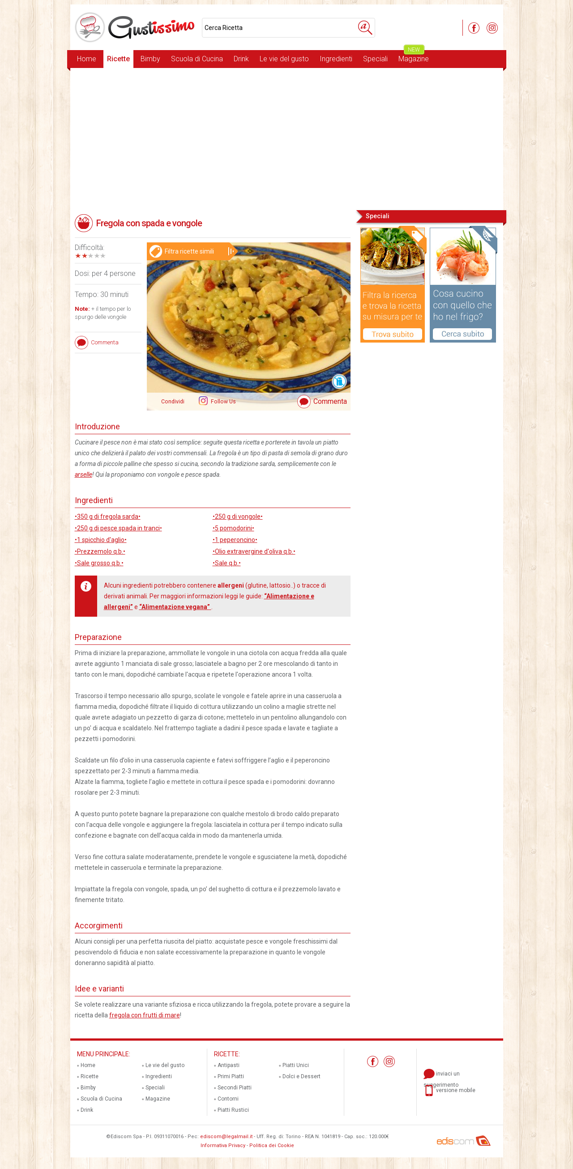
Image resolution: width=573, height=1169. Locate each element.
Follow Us (223, 401)
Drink (241, 59)
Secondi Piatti (235, 1087)
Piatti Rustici (233, 1110)
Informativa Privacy (223, 1145)
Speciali (375, 59)
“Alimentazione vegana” (175, 606)
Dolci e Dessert (301, 1076)
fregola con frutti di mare (144, 1015)
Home (86, 59)
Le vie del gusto (284, 59)
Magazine (413, 56)
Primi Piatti (231, 1076)
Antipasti (228, 1065)
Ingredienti (336, 59)
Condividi (172, 401)
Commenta (330, 401)
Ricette (118, 59)
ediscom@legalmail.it (226, 1136)
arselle (83, 474)
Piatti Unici (295, 1065)
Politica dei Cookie (271, 1145)
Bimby (150, 59)
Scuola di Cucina (197, 59)
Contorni (228, 1099)
